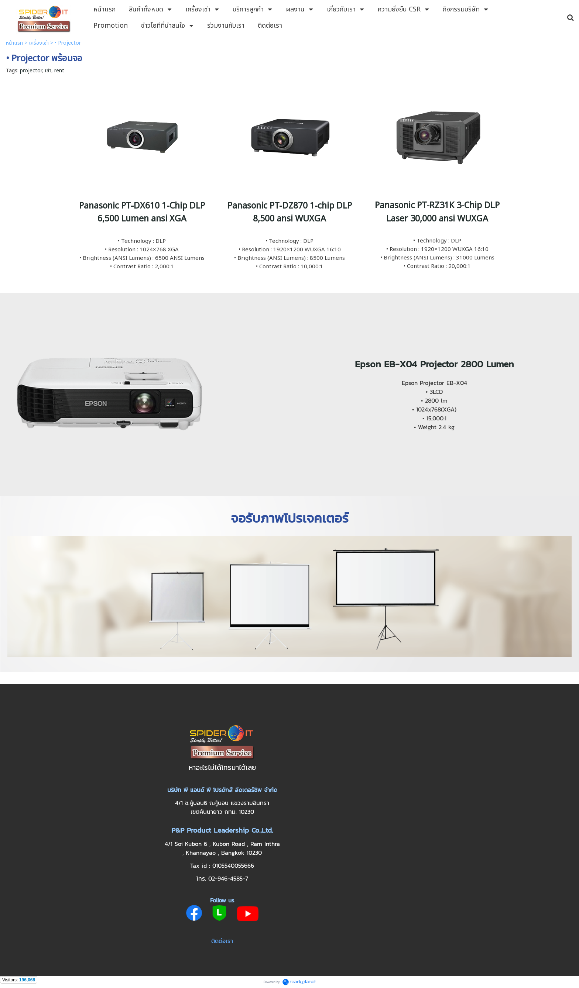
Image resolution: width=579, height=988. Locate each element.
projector (31, 71)
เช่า (48, 71)
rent (59, 71)
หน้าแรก (14, 43)
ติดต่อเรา (222, 940)
